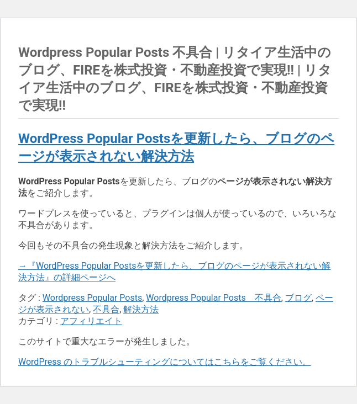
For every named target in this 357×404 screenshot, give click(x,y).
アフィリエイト (91, 321)
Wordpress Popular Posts (92, 298)
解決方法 (141, 309)
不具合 (106, 309)
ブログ (298, 298)
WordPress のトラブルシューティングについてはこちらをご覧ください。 (164, 362)
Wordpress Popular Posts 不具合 (213, 298)
